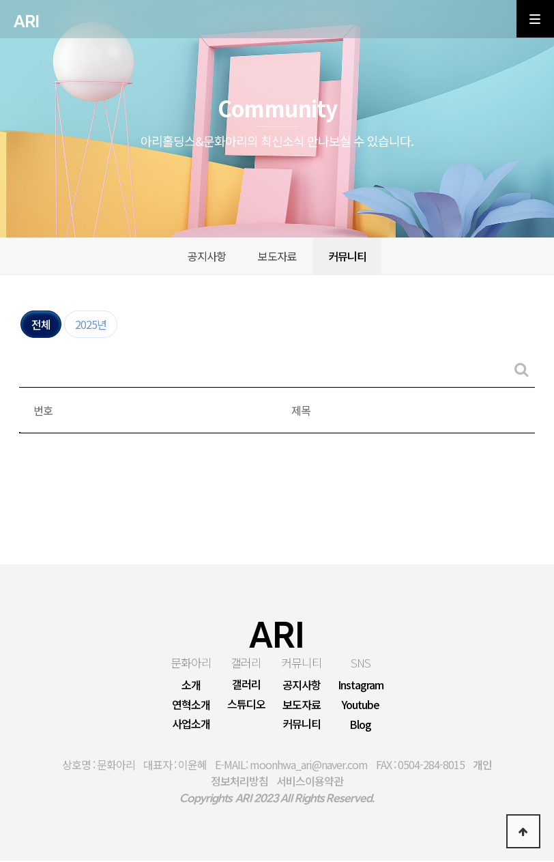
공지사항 (207, 257)
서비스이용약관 (309, 782)
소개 (191, 686)
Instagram (360, 686)
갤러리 (246, 663)
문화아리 (191, 663)
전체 (40, 325)
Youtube (360, 706)
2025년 (90, 325)
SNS (360, 663)
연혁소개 (191, 706)
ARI (26, 22)
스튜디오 (246, 706)
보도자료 (277, 257)
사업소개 (191, 725)
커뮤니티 (347, 257)
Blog (360, 726)
